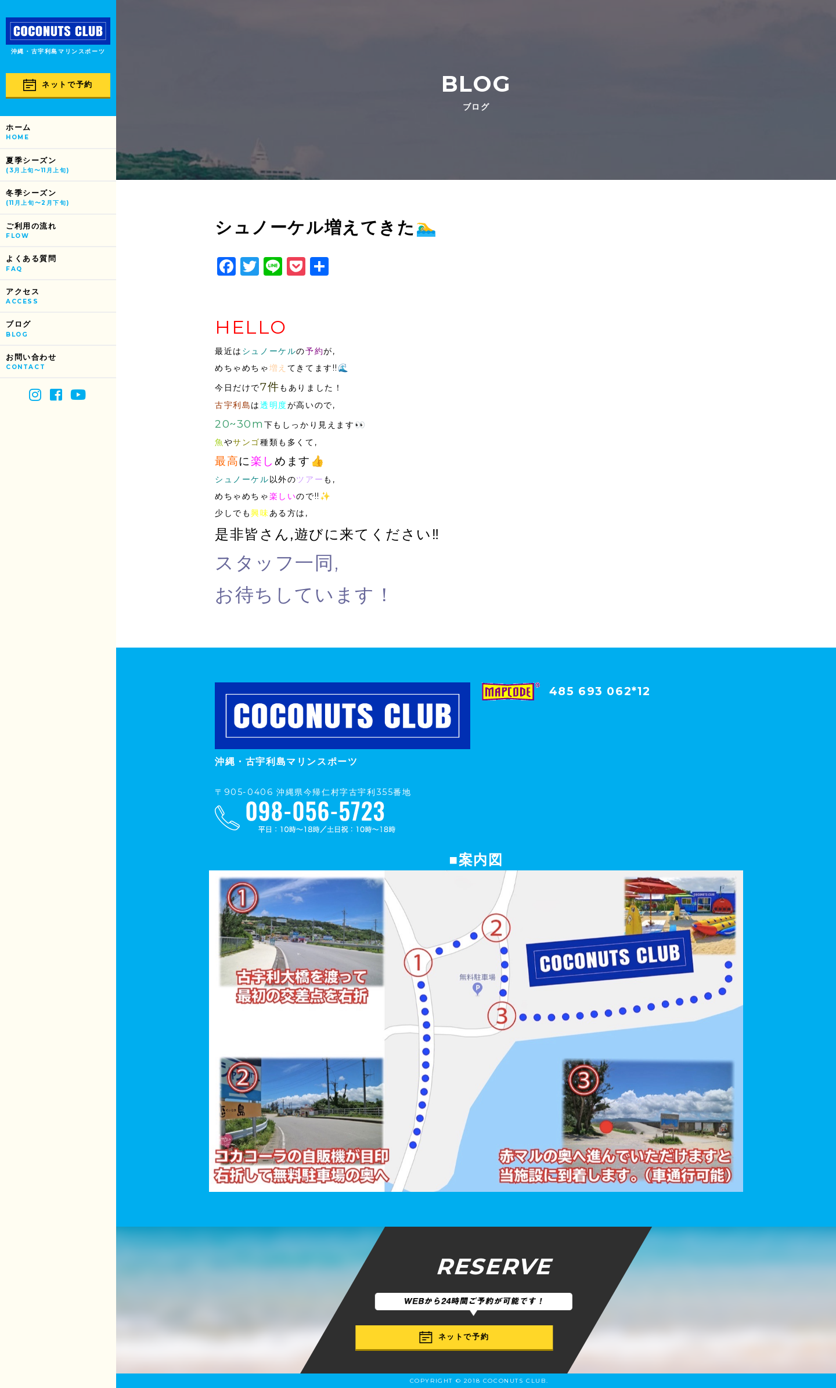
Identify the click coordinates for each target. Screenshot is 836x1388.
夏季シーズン (61, 165)
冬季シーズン (61, 198)
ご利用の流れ (61, 231)
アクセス (61, 296)
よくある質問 (61, 263)
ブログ (61, 329)
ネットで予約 (58, 85)
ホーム (61, 132)
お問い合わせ (61, 362)
